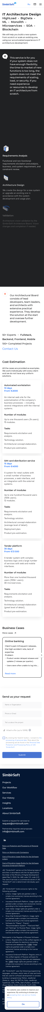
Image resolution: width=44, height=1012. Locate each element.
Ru (29, 4)
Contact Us (10, 350)
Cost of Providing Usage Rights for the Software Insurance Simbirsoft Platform (20, 864)
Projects (6, 782)
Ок (23, 1004)
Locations (7, 808)
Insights (6, 803)
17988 (29, 945)
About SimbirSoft (11, 813)
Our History (8, 798)
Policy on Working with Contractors (15, 852)
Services (6, 792)
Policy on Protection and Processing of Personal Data (20, 847)
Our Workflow (9, 787)
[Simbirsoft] (8, 4)
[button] (41, 657)
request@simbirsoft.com (15, 823)
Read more (10, 675)
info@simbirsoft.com (13, 831)
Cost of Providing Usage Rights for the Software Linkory (20, 858)
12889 (11, 962)
